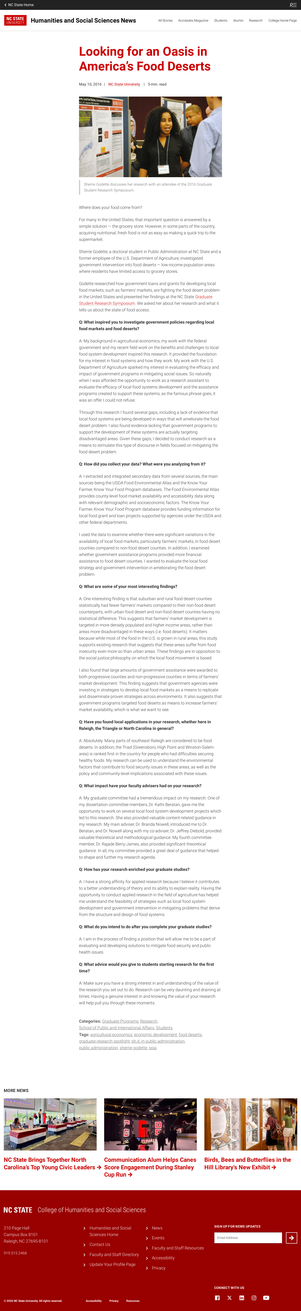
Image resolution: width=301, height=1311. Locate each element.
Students (220, 20)
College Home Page (283, 20)
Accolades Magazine (193, 20)
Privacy (159, 1268)
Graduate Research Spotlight (104, 1041)
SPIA (153, 1047)
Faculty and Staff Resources (178, 1248)
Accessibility (163, 1258)
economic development (155, 1034)
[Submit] (291, 1238)
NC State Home (19, 5)
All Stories (165, 20)
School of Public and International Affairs (116, 1027)
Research (256, 20)
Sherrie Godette (133, 1047)
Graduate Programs (120, 1021)
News (157, 1228)
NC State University (124, 84)
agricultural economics (111, 1034)
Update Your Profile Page (112, 1264)
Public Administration (98, 1047)
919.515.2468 (15, 1253)
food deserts (190, 1034)
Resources (132, 1301)
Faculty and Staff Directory (114, 1254)
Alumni (238, 20)
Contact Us (100, 1244)
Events (158, 1238)
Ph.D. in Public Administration (158, 1041)
